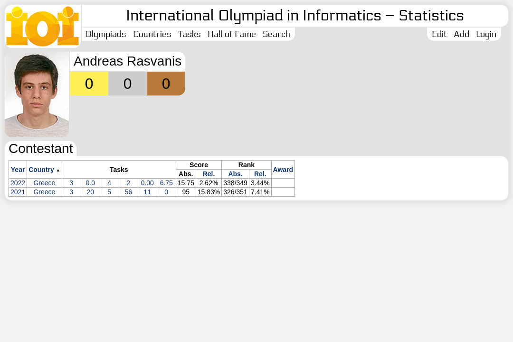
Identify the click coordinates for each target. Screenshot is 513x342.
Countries (152, 34)
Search (276, 34)
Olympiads (105, 34)
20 (90, 192)
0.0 (90, 183)
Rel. (209, 174)
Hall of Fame (232, 34)
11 (147, 192)
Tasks (189, 34)
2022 (17, 183)
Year (18, 169)
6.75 (166, 183)
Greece (44, 183)
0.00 (147, 183)
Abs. (235, 174)
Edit (439, 34)
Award (283, 169)
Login (486, 34)
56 (128, 192)
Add (461, 34)
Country (41, 169)
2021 (17, 192)
